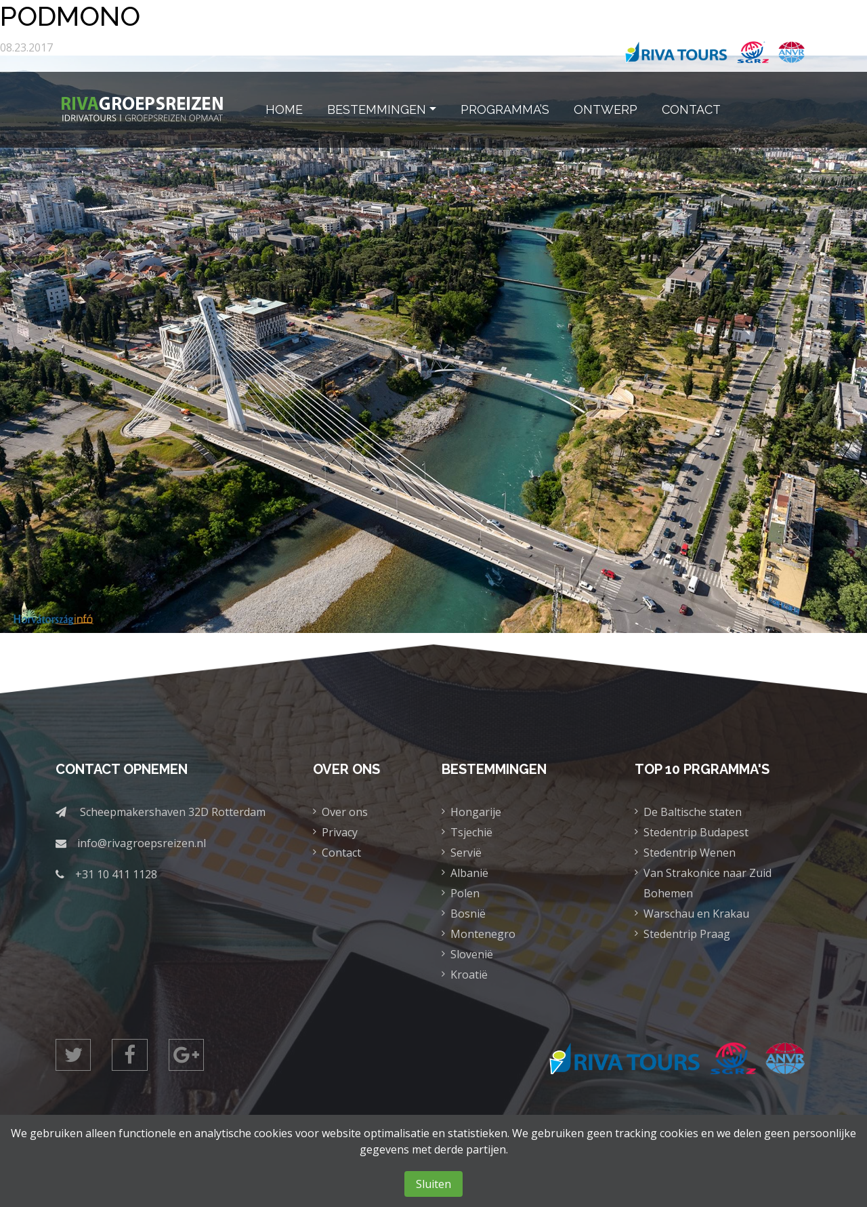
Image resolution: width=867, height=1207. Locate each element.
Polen (465, 893)
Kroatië (469, 974)
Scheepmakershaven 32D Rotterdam (173, 811)
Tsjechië (471, 832)
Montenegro (482, 933)
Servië (466, 852)
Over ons (345, 811)
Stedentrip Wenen (689, 852)
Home (284, 109)
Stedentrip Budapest (695, 832)
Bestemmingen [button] (376, 109)
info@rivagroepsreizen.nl (141, 843)
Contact (691, 109)
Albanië (469, 872)
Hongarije (475, 811)
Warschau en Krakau (696, 913)
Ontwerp (605, 109)
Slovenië (471, 954)
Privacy (340, 832)
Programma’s (505, 109)
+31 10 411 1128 (116, 874)
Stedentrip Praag (686, 933)
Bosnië (468, 913)
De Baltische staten (692, 811)
